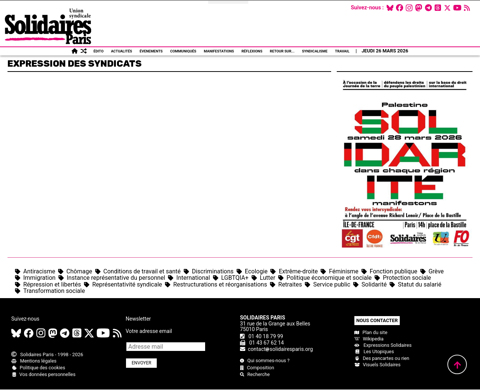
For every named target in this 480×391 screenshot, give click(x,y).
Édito (98, 51)
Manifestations (219, 51)
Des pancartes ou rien (381, 358)
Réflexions (252, 51)
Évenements (151, 51)
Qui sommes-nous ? (265, 360)
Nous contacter (377, 320)
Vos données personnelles (43, 374)
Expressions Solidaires (382, 345)
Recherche (255, 374)
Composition (257, 367)
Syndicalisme (314, 51)
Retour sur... (282, 51)
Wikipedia (369, 339)
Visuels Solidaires (377, 364)
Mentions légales (34, 361)
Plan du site (370, 332)
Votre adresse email (149, 331)
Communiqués (183, 51)
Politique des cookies (38, 367)
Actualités (121, 51)
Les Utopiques (374, 351)
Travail (342, 51)
